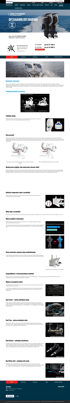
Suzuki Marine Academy (18, 8)
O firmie (42, 2)
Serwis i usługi (60, 2)
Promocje (55, 5)
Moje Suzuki (47, 5)
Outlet (51, 5)
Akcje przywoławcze (22, 401)
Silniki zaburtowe (22, 5)
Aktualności (51, 2)
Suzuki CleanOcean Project (61, 5)
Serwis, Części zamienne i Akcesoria (37, 5)
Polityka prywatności (16, 401)
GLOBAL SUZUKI (61, 386)
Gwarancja (8, 401)
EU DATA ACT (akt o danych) (30, 401)
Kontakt (33, 2)
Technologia (29, 5)
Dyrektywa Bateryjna (37, 401)
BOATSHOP (16, 5)
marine (18, 396)
